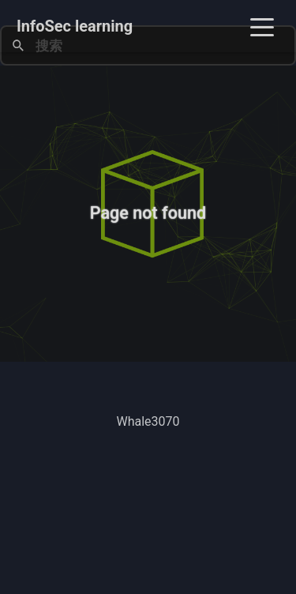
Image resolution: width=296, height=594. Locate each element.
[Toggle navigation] (262, 26)
